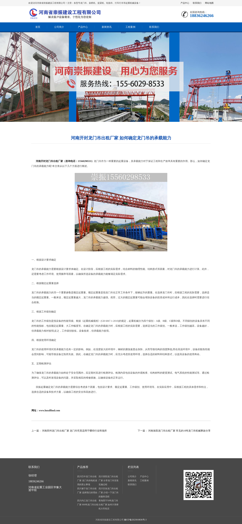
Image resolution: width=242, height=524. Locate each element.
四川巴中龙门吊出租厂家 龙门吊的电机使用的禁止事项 (87, 480)
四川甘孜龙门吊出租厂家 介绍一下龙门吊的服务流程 (109, 492)
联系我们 (197, 3)
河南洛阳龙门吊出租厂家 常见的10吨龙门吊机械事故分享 (179, 430)
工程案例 (144, 480)
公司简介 (132, 476)
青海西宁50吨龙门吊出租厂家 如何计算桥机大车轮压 (109, 504)
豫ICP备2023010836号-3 (135, 520)
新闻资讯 (132, 480)
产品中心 (185, 3)
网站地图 (209, 3)
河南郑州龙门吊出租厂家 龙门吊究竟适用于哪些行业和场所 (74, 430)
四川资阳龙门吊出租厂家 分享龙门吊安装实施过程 (109, 480)
